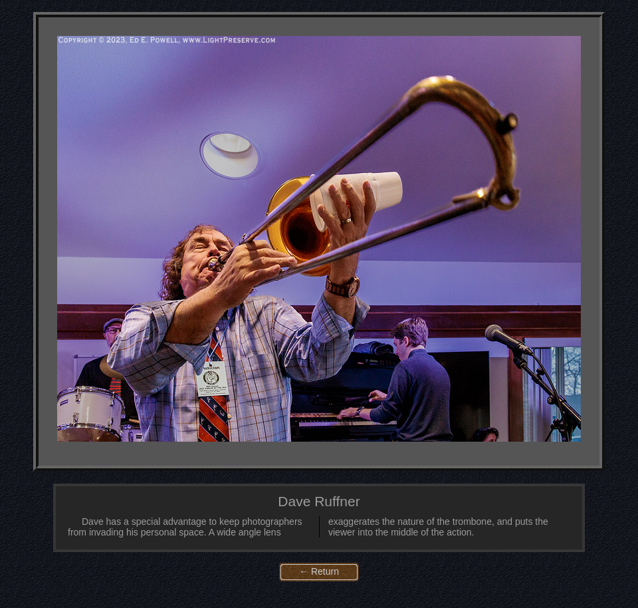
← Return (319, 571)
